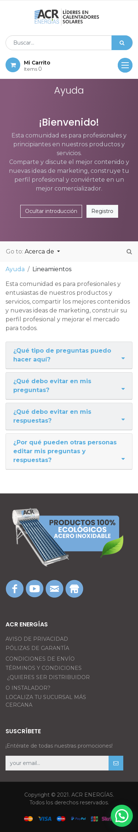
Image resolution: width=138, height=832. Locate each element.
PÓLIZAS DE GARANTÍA (37, 648)
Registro (102, 211)
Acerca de (40, 251)
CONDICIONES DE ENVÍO (40, 659)
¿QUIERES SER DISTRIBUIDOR (48, 677)
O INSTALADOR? (28, 688)
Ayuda (15, 269)
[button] (116, 763)
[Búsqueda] (122, 42)
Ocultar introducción (51, 211)
